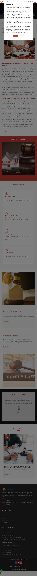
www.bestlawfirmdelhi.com (18, 11)
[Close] (15, 36)
